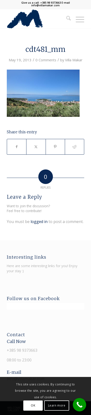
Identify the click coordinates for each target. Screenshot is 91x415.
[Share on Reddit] (74, 146)
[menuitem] (66, 19)
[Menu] (77, 19)
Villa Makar (74, 59)
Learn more (57, 405)
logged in (39, 221)
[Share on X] (35, 146)
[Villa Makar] (38, 19)
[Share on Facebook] (16, 146)
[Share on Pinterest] (55, 146)
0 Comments (45, 59)
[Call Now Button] (79, 404)
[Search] (66, 19)
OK (33, 405)
